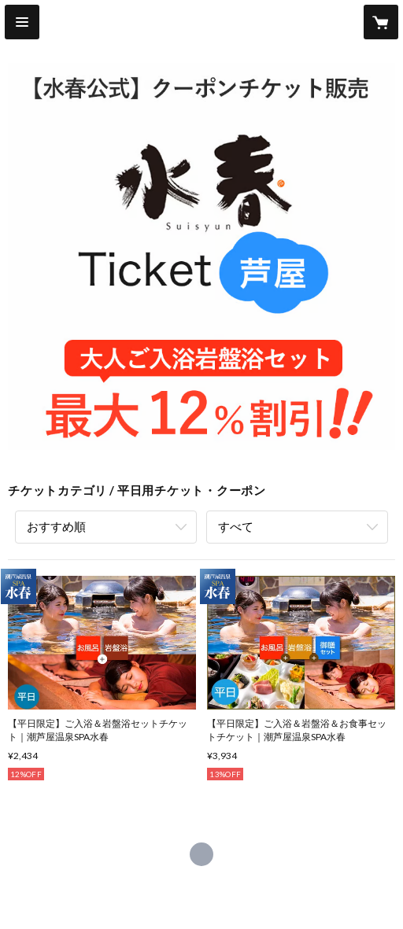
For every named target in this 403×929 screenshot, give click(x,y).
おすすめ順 (56, 526)
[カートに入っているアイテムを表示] (381, 22)
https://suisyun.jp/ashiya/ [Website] (201, 854)
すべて (235, 526)
